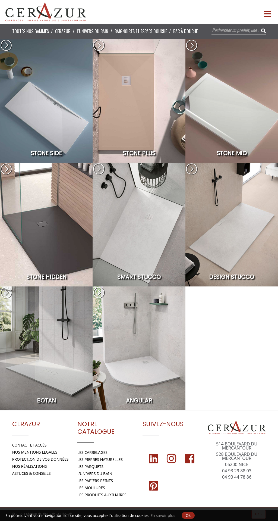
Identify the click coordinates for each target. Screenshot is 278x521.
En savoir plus (163, 515)
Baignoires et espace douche (141, 31)
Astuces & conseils (31, 473)
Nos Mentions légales (35, 452)
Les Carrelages (92, 452)
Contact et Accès (29, 445)
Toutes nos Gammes (30, 31)
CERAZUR (63, 31)
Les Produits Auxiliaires (102, 494)
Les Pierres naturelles (100, 459)
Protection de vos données (40, 459)
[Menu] (267, 12)
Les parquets (90, 466)
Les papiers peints (95, 480)
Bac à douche (185, 31)
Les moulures (91, 487)
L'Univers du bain (92, 31)
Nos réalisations (29, 466)
